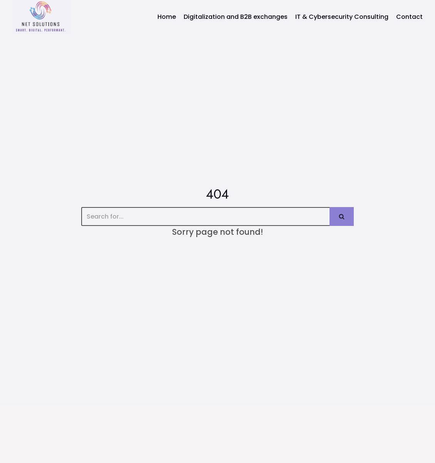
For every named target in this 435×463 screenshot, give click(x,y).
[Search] (205, 216)
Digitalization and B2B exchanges (236, 16)
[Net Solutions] (40, 16)
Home (166, 16)
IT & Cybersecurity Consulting (341, 16)
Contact (409, 16)
